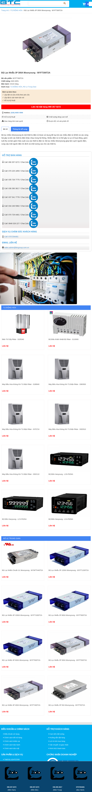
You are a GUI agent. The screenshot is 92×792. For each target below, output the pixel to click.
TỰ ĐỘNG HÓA (16, 10)
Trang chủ (5, 10)
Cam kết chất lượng (56, 734)
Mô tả (5, 129)
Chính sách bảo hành (11, 745)
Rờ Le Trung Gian (29, 87)
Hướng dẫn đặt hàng (57, 738)
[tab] (5, 129)
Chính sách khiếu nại (11, 741)
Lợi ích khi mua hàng (57, 741)
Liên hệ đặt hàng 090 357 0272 (46, 107)
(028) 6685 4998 (17, 113)
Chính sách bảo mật (11, 748)
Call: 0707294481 (11, 237)
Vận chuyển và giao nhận (58, 745)
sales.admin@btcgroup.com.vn (16, 248)
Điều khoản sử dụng (11, 734)
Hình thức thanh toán (57, 748)
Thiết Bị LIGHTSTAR (11, 759)
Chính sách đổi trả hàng (12, 738)
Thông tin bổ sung (20, 129)
